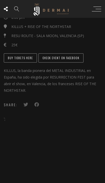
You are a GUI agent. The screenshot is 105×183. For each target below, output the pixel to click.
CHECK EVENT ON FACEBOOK (61, 58)
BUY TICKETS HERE (20, 58)
